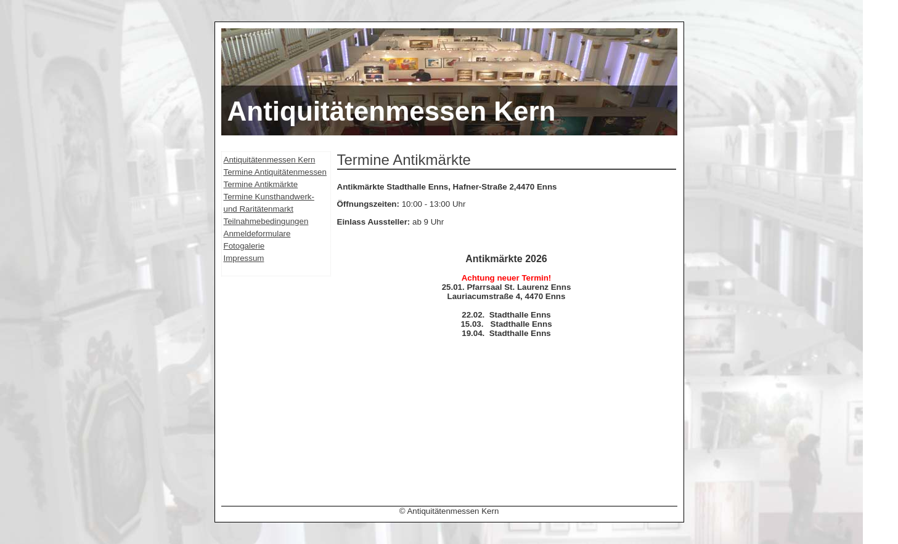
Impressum (244, 258)
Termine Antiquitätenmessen (275, 172)
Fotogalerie (244, 245)
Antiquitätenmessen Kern (270, 159)
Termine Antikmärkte (261, 184)
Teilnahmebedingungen (266, 221)
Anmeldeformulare (257, 233)
